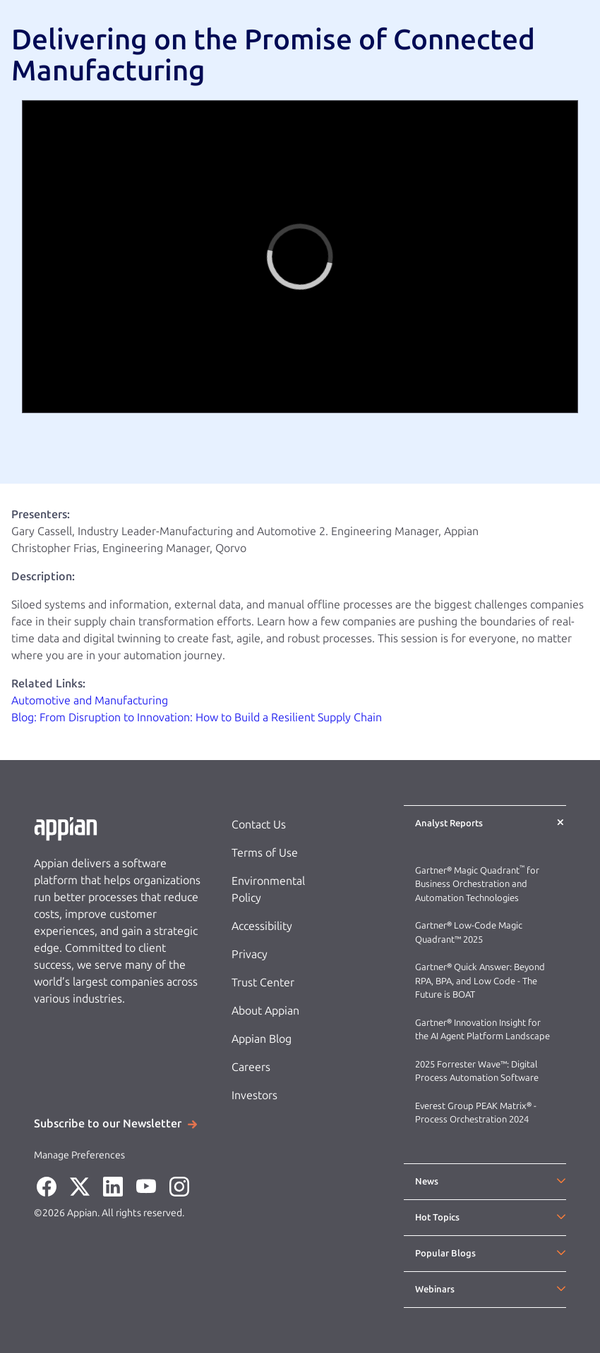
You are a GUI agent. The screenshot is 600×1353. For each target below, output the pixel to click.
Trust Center (263, 982)
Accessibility (262, 926)
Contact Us (259, 824)
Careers (251, 1067)
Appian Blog (262, 1039)
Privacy (250, 954)
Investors (254, 1095)
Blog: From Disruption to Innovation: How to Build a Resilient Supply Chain (196, 717)
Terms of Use (265, 852)
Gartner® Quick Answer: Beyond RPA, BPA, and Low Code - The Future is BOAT (480, 981)
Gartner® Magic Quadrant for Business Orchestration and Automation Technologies (477, 884)
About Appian (265, 1010)
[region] (300, 256)
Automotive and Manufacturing (91, 700)
